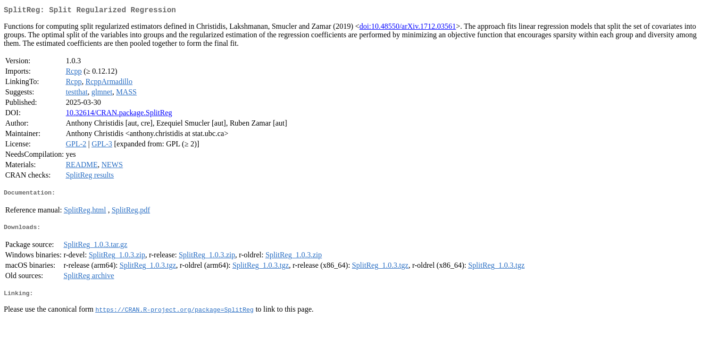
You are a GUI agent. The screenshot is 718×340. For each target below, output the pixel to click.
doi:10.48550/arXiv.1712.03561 (407, 28)
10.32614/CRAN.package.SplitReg (119, 114)
